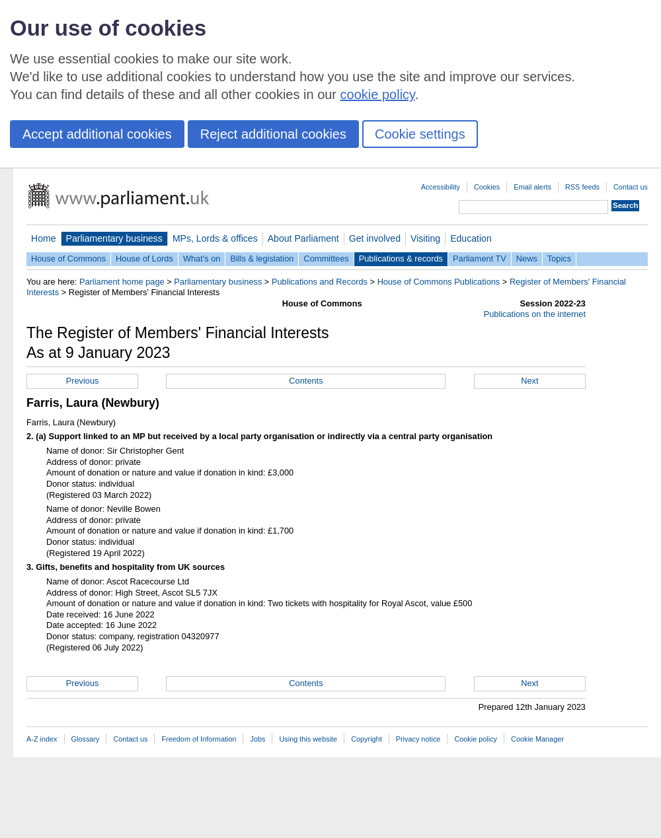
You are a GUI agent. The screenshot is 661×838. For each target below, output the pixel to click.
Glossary (85, 739)
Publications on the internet (535, 314)
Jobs (257, 739)
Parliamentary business (114, 238)
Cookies (487, 187)
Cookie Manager (537, 739)
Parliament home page (122, 282)
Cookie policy (475, 739)
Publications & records (401, 258)
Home (43, 238)
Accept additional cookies (97, 134)
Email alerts (532, 187)
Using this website (308, 739)
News (526, 258)
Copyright (366, 739)
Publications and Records (320, 282)
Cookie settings (420, 134)
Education (471, 238)
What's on (202, 258)
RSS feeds (582, 187)
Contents (306, 381)
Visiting (425, 238)
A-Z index (42, 739)
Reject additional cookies (273, 134)
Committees (325, 258)
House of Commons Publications (438, 282)
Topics (559, 258)
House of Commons (68, 258)
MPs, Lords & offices (215, 238)
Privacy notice (418, 739)
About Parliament (303, 238)
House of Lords (144, 258)
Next (529, 381)
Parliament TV (479, 258)
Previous (82, 381)
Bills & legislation (261, 258)
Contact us (630, 187)
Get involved (375, 238)
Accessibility (440, 187)
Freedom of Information (198, 739)
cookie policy (377, 94)
